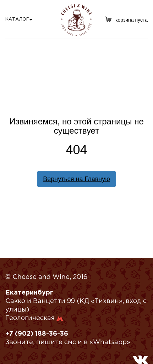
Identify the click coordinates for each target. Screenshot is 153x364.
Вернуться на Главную (76, 179)
